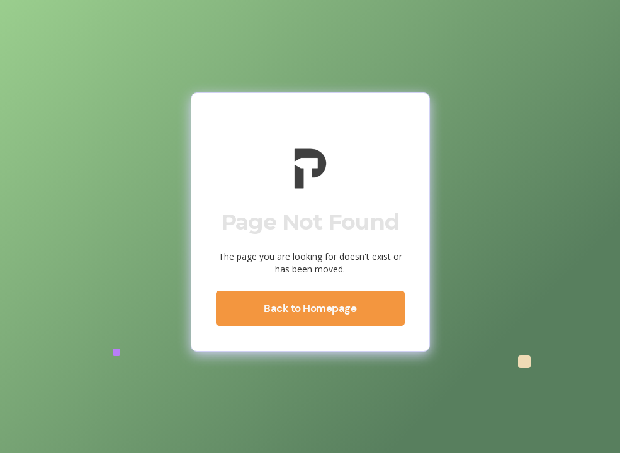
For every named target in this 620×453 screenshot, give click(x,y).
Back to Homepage (310, 308)
